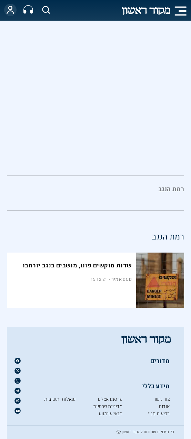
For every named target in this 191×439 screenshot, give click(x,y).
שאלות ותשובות (60, 399)
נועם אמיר (121, 279)
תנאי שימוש (110, 413)
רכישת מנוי (159, 413)
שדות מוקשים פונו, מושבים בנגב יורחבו (77, 265)
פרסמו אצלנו (110, 399)
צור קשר (161, 399)
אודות (164, 406)
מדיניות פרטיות (107, 406)
